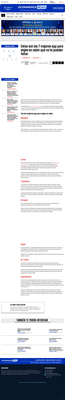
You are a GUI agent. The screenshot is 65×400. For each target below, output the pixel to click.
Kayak (23, 244)
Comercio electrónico (21, 332)
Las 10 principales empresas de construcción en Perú (55, 330)
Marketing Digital (11, 112)
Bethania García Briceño (27, 63)
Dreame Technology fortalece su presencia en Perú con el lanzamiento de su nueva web (12, 85)
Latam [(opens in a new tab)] (23, 159)
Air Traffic (25, 260)
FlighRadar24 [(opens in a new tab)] (26, 277)
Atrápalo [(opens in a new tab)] (24, 200)
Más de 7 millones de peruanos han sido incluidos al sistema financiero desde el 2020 (12, 93)
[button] (62, 15)
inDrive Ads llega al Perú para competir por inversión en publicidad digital (12, 108)
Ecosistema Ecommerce (53, 332)
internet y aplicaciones (35, 106)
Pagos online (10, 96)
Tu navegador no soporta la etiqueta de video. (32, 28)
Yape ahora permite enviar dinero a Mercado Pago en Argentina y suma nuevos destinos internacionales (12, 117)
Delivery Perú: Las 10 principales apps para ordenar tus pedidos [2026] (24, 330)
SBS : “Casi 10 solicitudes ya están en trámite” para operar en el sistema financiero (12, 101)
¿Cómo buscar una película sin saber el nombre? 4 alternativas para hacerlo (24, 348)
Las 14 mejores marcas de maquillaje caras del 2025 (23, 339)
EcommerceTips (26, 57)
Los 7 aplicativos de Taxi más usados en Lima (55, 339)
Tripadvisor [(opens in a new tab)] (25, 181)
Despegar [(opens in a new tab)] (24, 118)
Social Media (36, 57)
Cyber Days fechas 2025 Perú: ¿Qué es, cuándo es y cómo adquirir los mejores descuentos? (56, 349)
